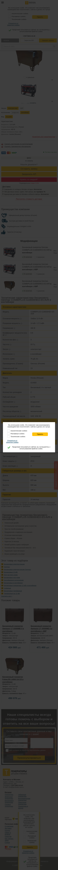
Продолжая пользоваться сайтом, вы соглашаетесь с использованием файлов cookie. (31, 448)
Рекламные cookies (17, 434)
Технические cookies (17, 436)
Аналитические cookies (18, 431)
